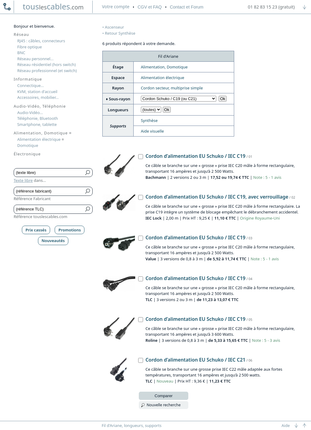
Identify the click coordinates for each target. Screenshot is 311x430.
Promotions (70, 230)
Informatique (28, 79)
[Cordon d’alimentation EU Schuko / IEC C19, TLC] (140, 278)
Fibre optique (29, 47)
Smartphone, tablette (37, 124)
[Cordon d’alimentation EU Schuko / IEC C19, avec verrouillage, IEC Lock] (140, 197)
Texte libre (23, 180)
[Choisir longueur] (151, 110)
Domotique (27, 145)
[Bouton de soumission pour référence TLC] (88, 209)
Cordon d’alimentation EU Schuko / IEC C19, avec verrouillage (216, 196)
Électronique (27, 154)
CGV (150, 7)
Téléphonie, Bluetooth (37, 118)
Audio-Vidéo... (30, 112)
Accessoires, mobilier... (38, 97)
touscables (53, 6)
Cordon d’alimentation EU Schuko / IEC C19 (195, 156)
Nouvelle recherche (164, 404)
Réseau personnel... (35, 58)
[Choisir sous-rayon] (178, 99)
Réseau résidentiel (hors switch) (46, 64)
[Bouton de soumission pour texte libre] (88, 172)
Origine (247, 218)
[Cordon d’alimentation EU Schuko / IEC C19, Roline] (140, 319)
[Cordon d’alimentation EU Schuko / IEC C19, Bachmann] (140, 156)
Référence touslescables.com (40, 216)
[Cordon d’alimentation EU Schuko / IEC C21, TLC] (140, 360)
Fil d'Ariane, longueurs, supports (132, 425)
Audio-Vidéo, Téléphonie (40, 106)
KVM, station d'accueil (37, 91)
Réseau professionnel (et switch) (47, 70)
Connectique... (30, 85)
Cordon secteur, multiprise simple (172, 88)
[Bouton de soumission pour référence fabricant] (88, 191)
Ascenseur (114, 27)
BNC (21, 52)
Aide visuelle (152, 131)
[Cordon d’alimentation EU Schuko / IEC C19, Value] (140, 238)
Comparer (164, 396)
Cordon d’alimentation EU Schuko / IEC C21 (195, 359)
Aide (286, 425)
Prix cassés (36, 230)
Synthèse (149, 120)
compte (115, 6)
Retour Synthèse (120, 33)
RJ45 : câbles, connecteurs (41, 40)
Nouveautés (53, 240)
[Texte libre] (49, 172)
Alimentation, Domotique (164, 67)
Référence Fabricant (32, 198)
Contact (186, 7)
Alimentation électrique (162, 77)
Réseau (21, 34)
